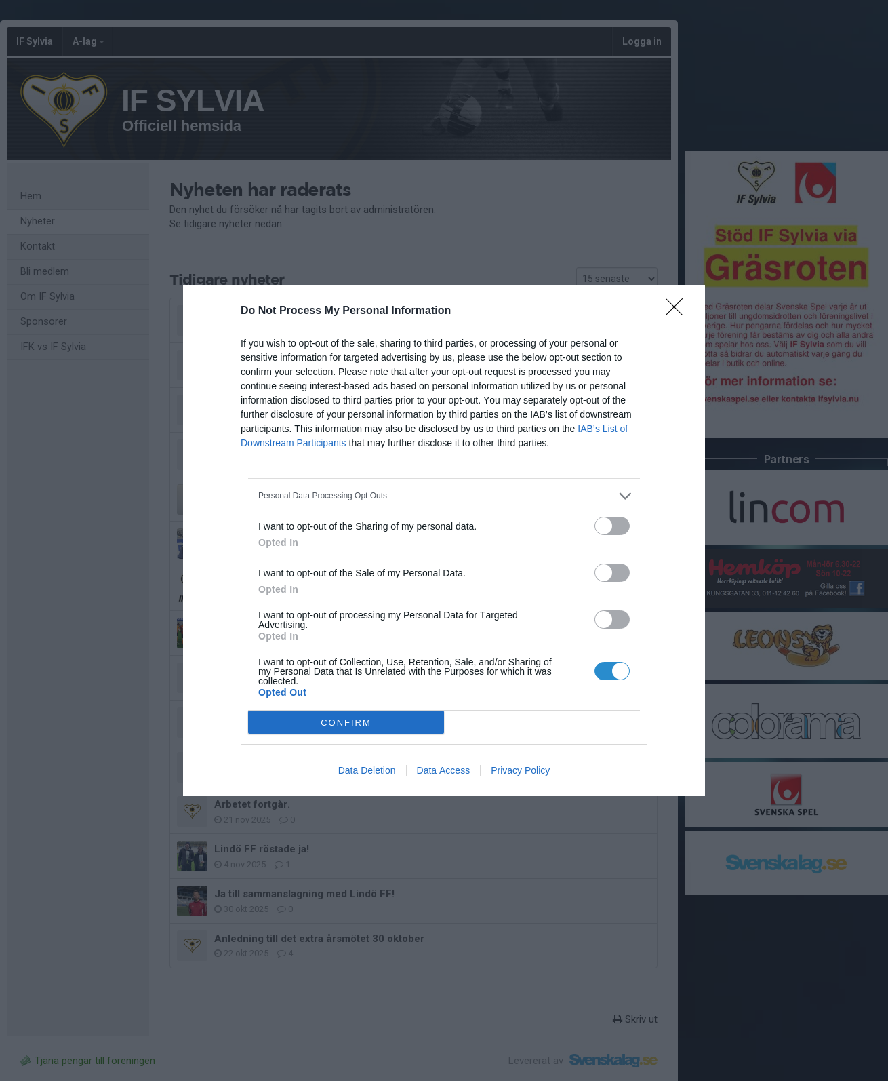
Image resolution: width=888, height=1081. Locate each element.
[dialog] (444, 540)
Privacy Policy (520, 770)
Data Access (443, 770)
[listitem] (444, 496)
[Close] (678, 311)
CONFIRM (346, 723)
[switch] (612, 526)
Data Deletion (367, 770)
